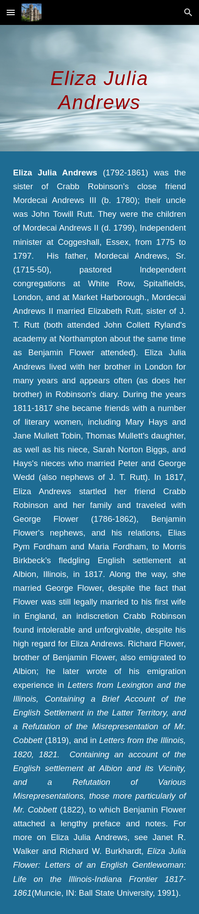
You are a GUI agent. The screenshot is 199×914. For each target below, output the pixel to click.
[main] (99, 88)
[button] (10, 12)
